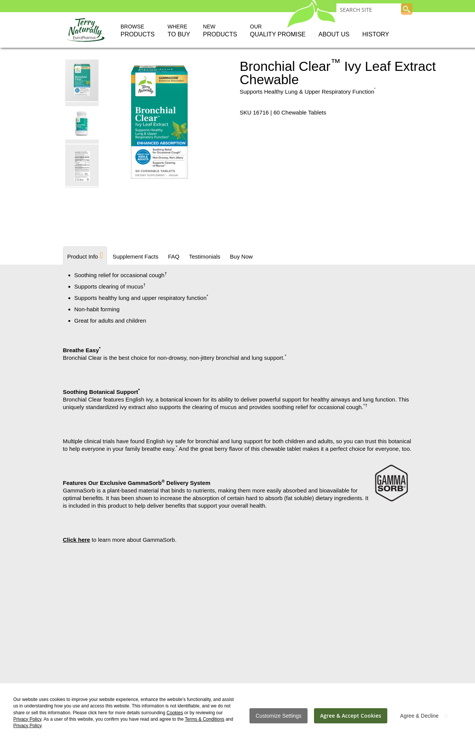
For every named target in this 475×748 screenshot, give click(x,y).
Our (277, 31)
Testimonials (203, 256)
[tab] (85, 255)
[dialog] (237, 715)
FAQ (172, 256)
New (220, 31)
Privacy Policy (27, 719)
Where (178, 31)
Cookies (175, 712)
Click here (76, 539)
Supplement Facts (135, 256)
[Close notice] (446, 715)
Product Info (82, 256)
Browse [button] (138, 31)
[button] (82, 122)
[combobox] (368, 9)
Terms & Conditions (204, 719)
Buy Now (239, 256)
